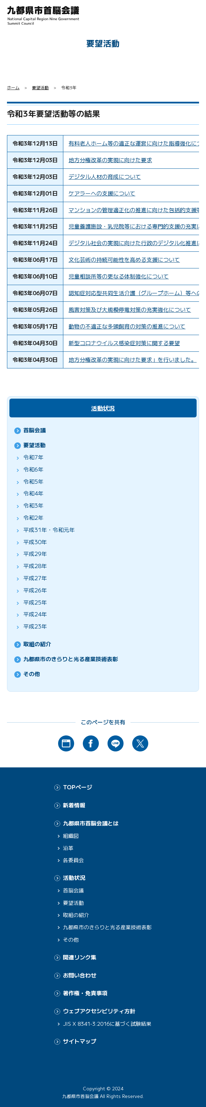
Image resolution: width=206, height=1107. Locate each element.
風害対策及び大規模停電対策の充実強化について (130, 310)
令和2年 (33, 518)
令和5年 (33, 481)
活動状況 (103, 407)
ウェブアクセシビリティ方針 (99, 1011)
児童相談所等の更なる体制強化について (119, 276)
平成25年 (35, 602)
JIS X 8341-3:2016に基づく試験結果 (107, 1023)
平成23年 (35, 626)
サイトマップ (79, 1041)
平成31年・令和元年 (49, 530)
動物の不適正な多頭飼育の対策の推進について (127, 326)
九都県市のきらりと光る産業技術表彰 (70, 659)
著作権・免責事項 (85, 993)
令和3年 (33, 505)
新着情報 (74, 805)
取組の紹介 (37, 644)
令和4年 (33, 493)
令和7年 (33, 457)
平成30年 (35, 542)
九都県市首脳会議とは (91, 823)
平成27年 (35, 578)
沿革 (68, 847)
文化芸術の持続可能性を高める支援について (124, 260)
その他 (31, 674)
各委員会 (73, 860)
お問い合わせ (79, 975)
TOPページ (77, 787)
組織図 (71, 835)
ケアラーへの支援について (102, 193)
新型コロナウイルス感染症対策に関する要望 (124, 343)
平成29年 (35, 554)
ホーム (13, 87)
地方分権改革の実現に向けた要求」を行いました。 (133, 360)
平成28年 (35, 566)
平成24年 (35, 614)
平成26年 (35, 590)
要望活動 (40, 87)
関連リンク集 (79, 957)
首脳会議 (34, 430)
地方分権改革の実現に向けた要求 (110, 160)
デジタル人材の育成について (105, 177)
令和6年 (33, 469)
